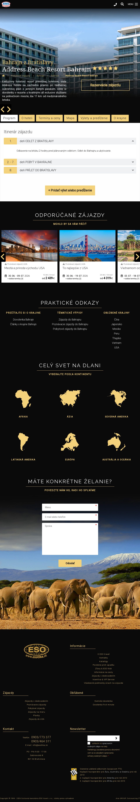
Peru (116, 333)
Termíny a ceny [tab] (49, 118)
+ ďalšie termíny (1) (15, 279)
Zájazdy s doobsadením (103, 676)
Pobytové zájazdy (36, 708)
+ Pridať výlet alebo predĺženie (70, 190)
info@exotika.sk (40, 745)
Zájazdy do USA (36, 719)
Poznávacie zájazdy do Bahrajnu (70, 324)
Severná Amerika (116, 416)
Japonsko (116, 324)
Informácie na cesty (103, 672)
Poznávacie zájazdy (36, 705)
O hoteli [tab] (27, 118)
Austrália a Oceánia (116, 459)
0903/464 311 (41, 741)
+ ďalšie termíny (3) (73, 279)
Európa (70, 459)
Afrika (23, 416)
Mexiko (116, 328)
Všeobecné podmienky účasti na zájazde (103, 683)
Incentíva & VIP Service (103, 679)
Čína (116, 319)
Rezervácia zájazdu (105, 85)
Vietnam (116, 342)
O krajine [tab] (120, 118)
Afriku (110, 781)
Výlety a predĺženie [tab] (94, 118)
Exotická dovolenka (104, 701)
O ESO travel (104, 654)
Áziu (107, 772)
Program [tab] (9, 118)
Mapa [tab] (70, 118)
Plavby (36, 715)
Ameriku (111, 778)
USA (116, 347)
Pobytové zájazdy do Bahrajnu (70, 328)
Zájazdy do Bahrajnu (70, 319)
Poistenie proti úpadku (103, 665)
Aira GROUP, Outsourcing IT (128, 798)
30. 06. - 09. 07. (75, 275)
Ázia (70, 416)
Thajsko (116, 338)
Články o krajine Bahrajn (23, 324)
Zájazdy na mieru (36, 712)
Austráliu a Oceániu (119, 772)
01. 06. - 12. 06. (17, 275)
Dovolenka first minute (103, 705)
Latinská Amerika (23, 459)
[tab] (70, 141)
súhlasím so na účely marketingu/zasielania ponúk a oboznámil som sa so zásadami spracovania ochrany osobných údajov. (104, 749)
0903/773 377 (41, 737)
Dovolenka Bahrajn (23, 319)
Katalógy (103, 661)
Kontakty (103, 658)
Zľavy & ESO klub (103, 668)
